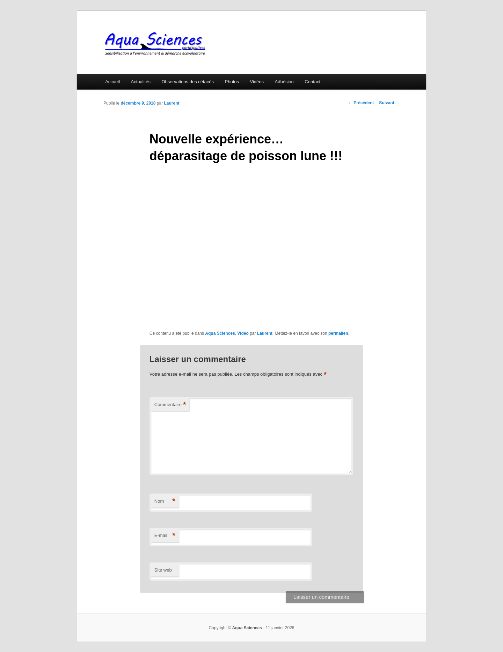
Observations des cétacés (187, 81)
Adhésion (284, 81)
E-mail (164, 536)
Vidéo (242, 333)
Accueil (112, 81)
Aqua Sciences (220, 333)
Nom (164, 501)
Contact (312, 81)
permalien (338, 333)
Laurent (171, 103)
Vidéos (257, 81)
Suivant (389, 102)
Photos (232, 81)
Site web (163, 570)
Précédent (361, 102)
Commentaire (170, 405)
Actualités (141, 81)
